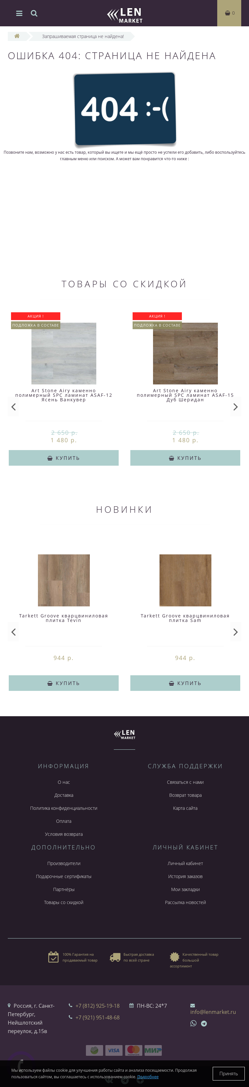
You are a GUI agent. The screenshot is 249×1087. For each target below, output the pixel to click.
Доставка (63, 795)
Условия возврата (64, 834)
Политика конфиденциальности (63, 808)
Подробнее (148, 1077)
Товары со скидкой (63, 902)
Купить (63, 458)
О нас (64, 782)
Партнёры (64, 889)
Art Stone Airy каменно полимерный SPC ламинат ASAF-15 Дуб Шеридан (185, 395)
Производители (63, 863)
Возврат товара (185, 795)
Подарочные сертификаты (63, 876)
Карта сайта (185, 808)
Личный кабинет (185, 863)
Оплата (63, 821)
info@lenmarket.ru (213, 1012)
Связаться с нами (185, 782)
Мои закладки (185, 889)
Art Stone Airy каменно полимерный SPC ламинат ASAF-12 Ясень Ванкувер (64, 395)
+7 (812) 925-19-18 (98, 1005)
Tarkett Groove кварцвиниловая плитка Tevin (63, 618)
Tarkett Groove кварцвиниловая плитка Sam (185, 618)
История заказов (185, 876)
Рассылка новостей (185, 902)
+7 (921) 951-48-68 (98, 1017)
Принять (228, 1073)
